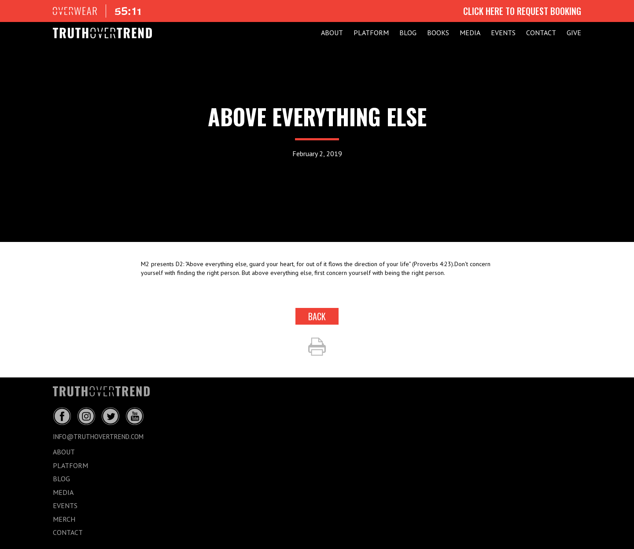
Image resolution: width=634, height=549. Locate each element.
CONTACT (541, 32)
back (317, 316)
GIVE (574, 32)
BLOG (408, 32)
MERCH (64, 519)
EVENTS (503, 32)
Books (438, 32)
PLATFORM (371, 32)
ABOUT (332, 32)
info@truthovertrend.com (98, 436)
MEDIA (470, 32)
